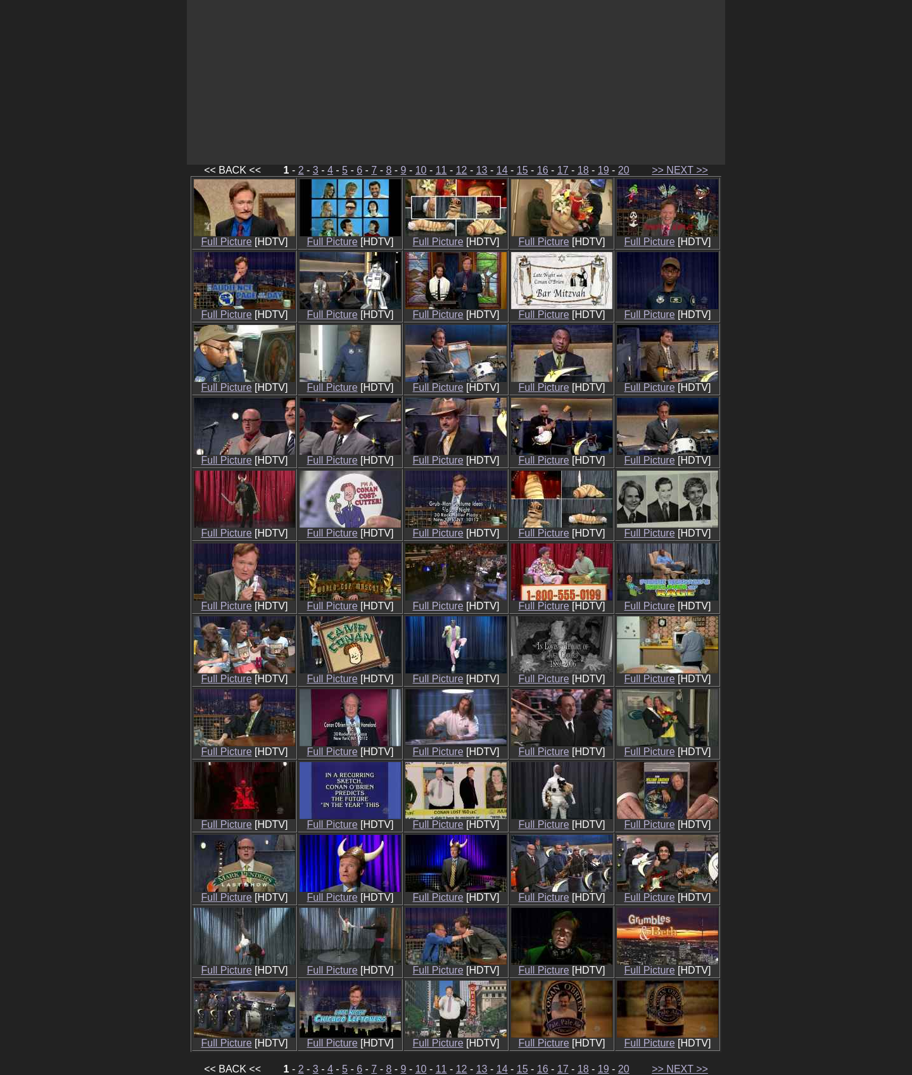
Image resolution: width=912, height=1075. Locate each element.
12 (461, 170)
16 (542, 170)
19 (603, 170)
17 (563, 170)
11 (441, 170)
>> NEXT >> (680, 170)
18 (583, 170)
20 (624, 170)
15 (522, 170)
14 (502, 170)
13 (482, 170)
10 (421, 170)
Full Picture (244, 237)
